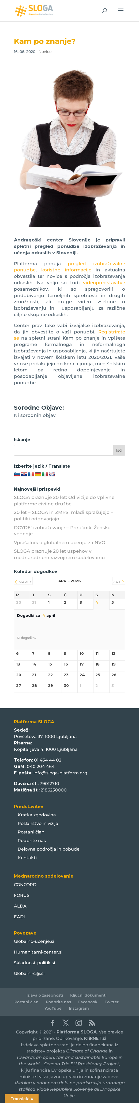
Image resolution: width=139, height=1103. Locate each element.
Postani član (31, 832)
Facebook (87, 1002)
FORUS (21, 895)
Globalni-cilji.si (29, 973)
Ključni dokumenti (88, 995)
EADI (19, 916)
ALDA (20, 906)
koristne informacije (66, 269)
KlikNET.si (95, 1038)
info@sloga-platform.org (60, 772)
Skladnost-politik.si (34, 962)
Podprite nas (32, 840)
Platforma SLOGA (77, 1032)
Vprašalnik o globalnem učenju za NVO (59, 542)
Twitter (112, 1002)
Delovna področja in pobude (49, 849)
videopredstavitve (104, 282)
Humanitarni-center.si (38, 952)
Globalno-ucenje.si (34, 941)
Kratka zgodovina (37, 814)
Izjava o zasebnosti (45, 995)
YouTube (53, 1008)
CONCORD (25, 884)
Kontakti (27, 857)
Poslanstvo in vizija (38, 823)
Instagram (79, 1008)
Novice (45, 51)
